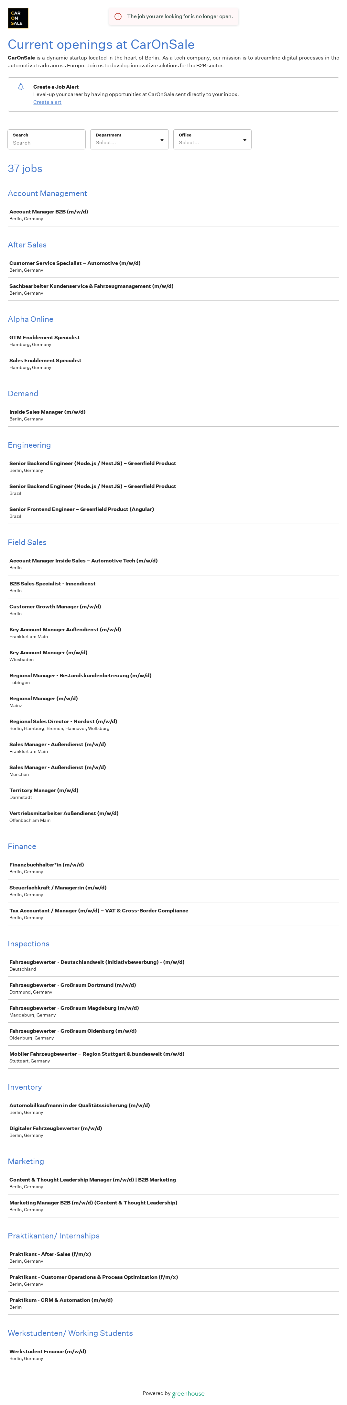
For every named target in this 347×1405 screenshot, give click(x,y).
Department (108, 135)
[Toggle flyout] (162, 140)
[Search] (46, 143)
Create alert (47, 102)
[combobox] (96, 142)
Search (20, 135)
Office (185, 135)
